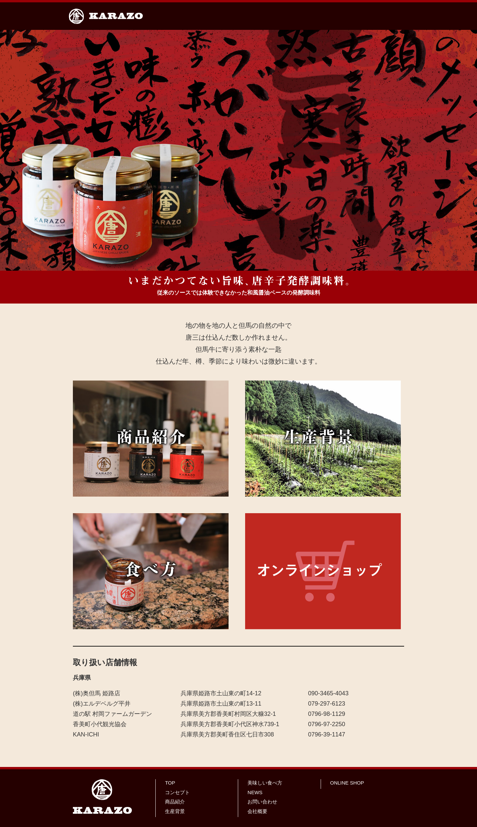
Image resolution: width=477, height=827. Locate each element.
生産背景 (175, 811)
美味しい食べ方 (264, 783)
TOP (170, 783)
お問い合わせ (262, 801)
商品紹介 (175, 801)
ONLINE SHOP (347, 783)
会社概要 (257, 811)
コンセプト (177, 792)
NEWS (254, 792)
